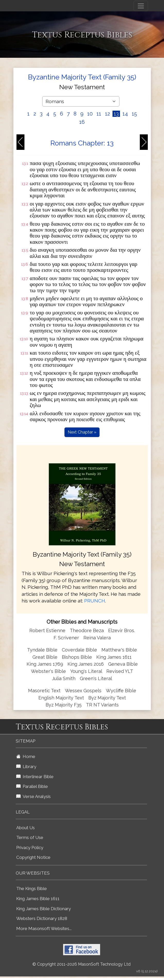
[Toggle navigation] (141, 6)
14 (125, 114)
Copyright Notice (33, 857)
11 (98, 114)
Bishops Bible (77, 657)
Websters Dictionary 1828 (41, 918)
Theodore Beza (87, 630)
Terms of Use (29, 837)
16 (82, 122)
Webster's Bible (48, 671)
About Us (25, 827)
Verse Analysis (33, 796)
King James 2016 (85, 664)
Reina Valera (97, 637)
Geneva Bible (123, 664)
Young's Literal (86, 671)
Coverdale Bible (79, 650)
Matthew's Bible (119, 650)
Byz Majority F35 (64, 704)
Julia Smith (64, 678)
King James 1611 (114, 657)
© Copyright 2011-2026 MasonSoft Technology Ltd (81, 964)
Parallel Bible (32, 786)
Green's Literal (96, 678)
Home (25, 756)
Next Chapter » (82, 432)
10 (90, 114)
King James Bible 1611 (37, 898)
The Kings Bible (31, 888)
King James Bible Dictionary (43, 908)
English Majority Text (61, 697)
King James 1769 (45, 664)
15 (134, 114)
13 (116, 114)
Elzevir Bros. (121, 630)
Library (26, 766)
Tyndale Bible (42, 650)
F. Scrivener (66, 637)
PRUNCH (94, 601)
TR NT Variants (102, 704)
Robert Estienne (47, 630)
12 (107, 114)
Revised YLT (119, 671)
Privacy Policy (29, 847)
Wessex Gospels (83, 690)
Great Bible (44, 657)
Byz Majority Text (107, 697)
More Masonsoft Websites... (44, 928)
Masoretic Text (44, 690)
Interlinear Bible (35, 776)
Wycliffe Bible (121, 690)
